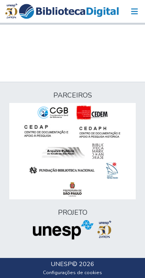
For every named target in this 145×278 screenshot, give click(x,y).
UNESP (61, 264)
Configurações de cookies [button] (72, 273)
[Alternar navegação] (134, 11)
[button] (68, 11)
